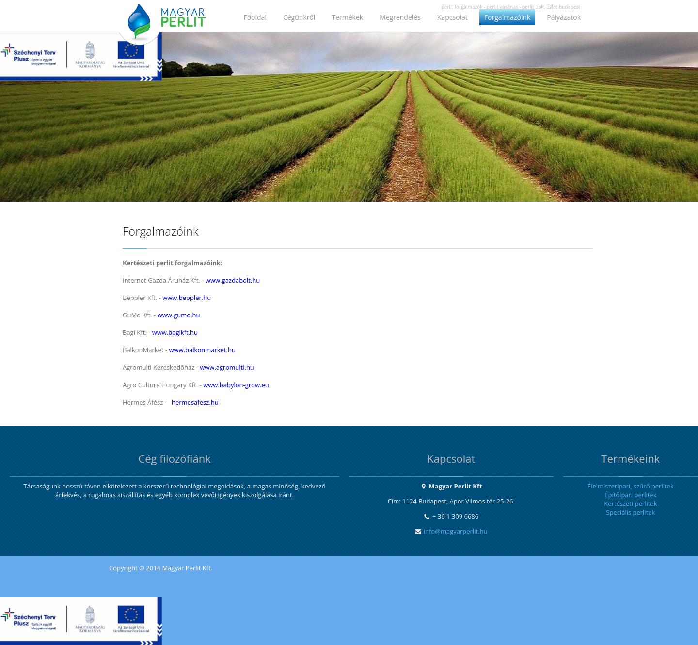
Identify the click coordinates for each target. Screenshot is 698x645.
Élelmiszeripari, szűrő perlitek (630, 486)
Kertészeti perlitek (630, 503)
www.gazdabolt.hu (233, 280)
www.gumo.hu (179, 315)
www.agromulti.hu (227, 367)
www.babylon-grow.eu (236, 384)
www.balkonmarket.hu (202, 350)
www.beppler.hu (186, 297)
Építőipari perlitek (630, 494)
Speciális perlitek (630, 512)
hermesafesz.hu (195, 402)
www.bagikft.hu (175, 332)
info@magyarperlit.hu (456, 531)
